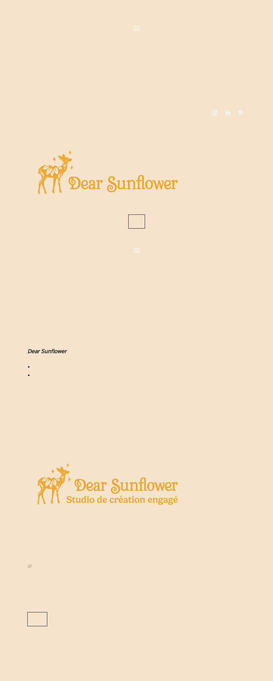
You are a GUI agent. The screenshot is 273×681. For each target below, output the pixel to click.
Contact (136, 221)
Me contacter (37, 619)
